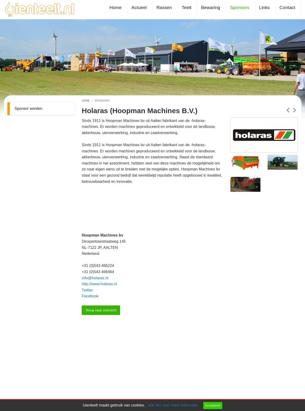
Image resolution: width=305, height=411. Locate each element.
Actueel (139, 7)
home (86, 100)
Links (264, 7)
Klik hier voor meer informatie (173, 405)
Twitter (87, 290)
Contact (287, 7)
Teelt (186, 7)
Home (115, 7)
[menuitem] (116, 7)
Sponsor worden (28, 108)
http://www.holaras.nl (99, 284)
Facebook (90, 296)
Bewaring (210, 7)
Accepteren (213, 405)
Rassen (164, 7)
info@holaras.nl (95, 278)
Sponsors (239, 7)
